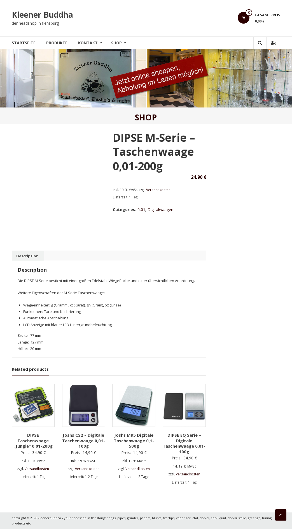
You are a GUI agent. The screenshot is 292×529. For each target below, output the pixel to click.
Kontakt (88, 42)
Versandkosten (158, 189)
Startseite (24, 42)
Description (27, 255)
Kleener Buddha (42, 14)
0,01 (141, 209)
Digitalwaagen (160, 209)
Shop (116, 42)
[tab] (27, 256)
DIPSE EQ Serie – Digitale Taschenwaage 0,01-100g (184, 443)
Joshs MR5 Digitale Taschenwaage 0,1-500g (134, 440)
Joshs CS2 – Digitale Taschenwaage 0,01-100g (83, 440)
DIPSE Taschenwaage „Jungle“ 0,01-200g (33, 440)
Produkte (56, 42)
